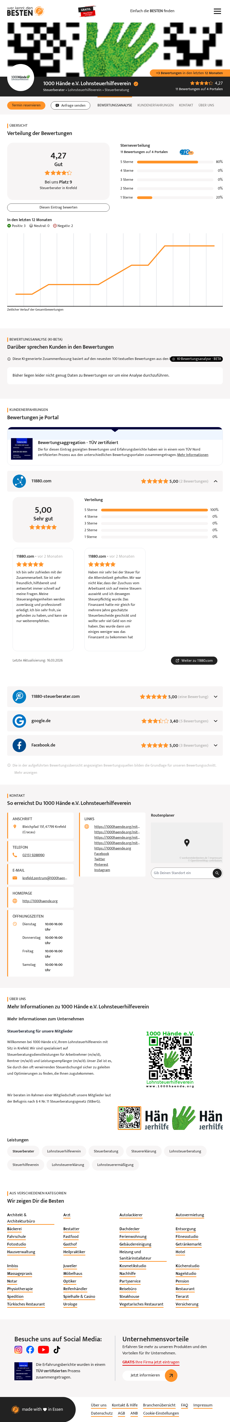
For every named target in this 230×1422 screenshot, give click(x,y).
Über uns (206, 105)
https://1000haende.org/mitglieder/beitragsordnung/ (117, 827)
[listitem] (30, 1218)
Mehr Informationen (192, 455)
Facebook (101, 854)
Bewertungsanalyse (114, 105)
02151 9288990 (33, 855)
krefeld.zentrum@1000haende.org (45, 878)
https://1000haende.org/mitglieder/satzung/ (117, 832)
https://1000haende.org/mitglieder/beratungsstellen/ (117, 838)
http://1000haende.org (40, 901)
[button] (26, 105)
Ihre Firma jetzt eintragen (150, 1362)
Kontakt (186, 105)
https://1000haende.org (112, 848)
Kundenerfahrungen (155, 105)
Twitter (99, 859)
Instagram (102, 870)
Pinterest (101, 865)
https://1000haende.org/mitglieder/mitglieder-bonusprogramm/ (117, 843)
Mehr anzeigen (25, 773)
